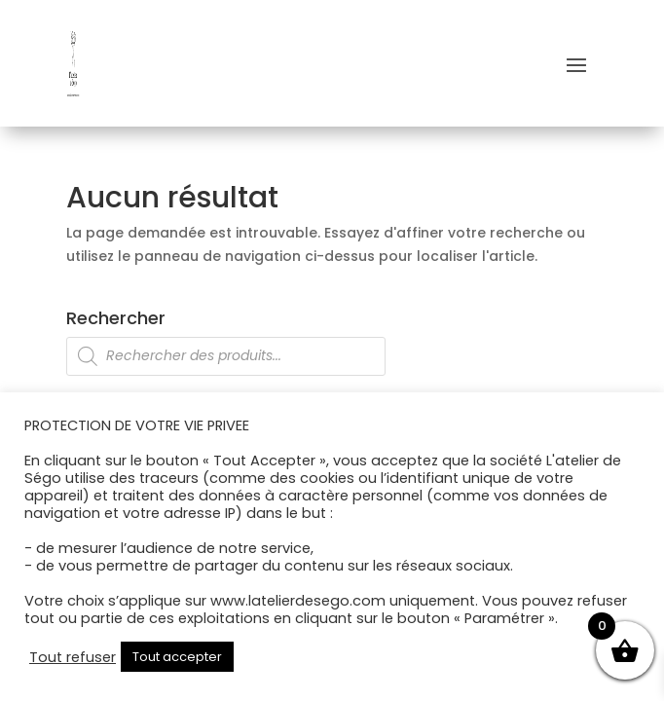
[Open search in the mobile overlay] (332, 356)
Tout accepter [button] (177, 656)
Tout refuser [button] (72, 657)
